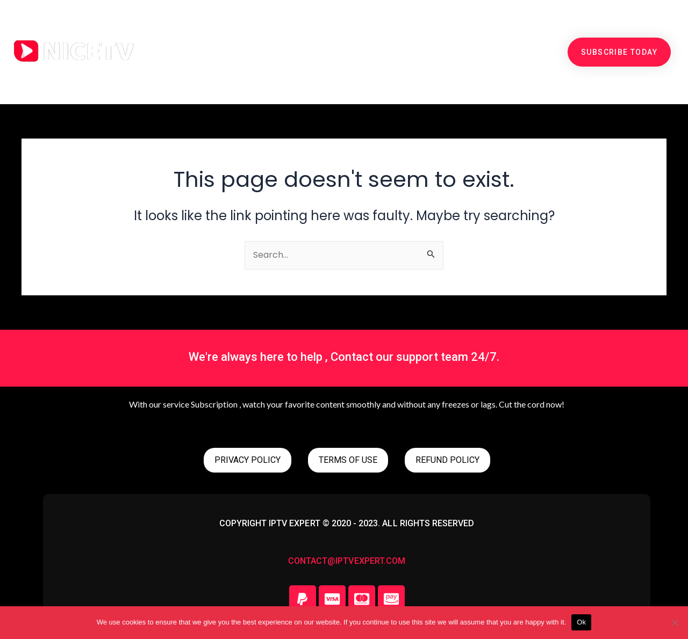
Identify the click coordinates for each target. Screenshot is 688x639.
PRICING (247, 27)
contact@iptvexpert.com (346, 561)
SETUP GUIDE (478, 27)
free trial (314, 27)
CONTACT (345, 76)
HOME (192, 27)
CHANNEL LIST (394, 27)
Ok (581, 622)
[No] (674, 622)
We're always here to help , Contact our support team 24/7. (344, 357)
